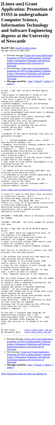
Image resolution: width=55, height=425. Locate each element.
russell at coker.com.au (26, 48)
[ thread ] (38, 81)
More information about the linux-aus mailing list (24, 422)
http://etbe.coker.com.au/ (39, 378)
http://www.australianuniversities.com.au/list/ (27, 210)
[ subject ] (47, 81)
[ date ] (30, 81)
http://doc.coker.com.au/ (38, 380)
